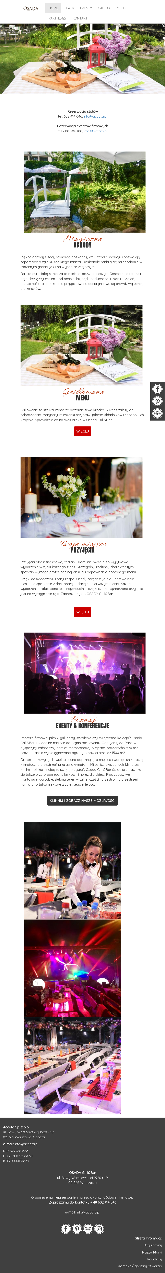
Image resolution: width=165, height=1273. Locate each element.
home (53, 8)
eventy (86, 8)
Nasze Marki (152, 1252)
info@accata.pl (95, 116)
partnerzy (57, 18)
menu (121, 8)
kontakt (79, 18)
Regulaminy (153, 1245)
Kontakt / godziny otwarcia (140, 1266)
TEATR (69, 8)
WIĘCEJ (82, 612)
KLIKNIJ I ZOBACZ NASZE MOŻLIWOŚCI (82, 800)
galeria (104, 8)
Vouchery (154, 1259)
